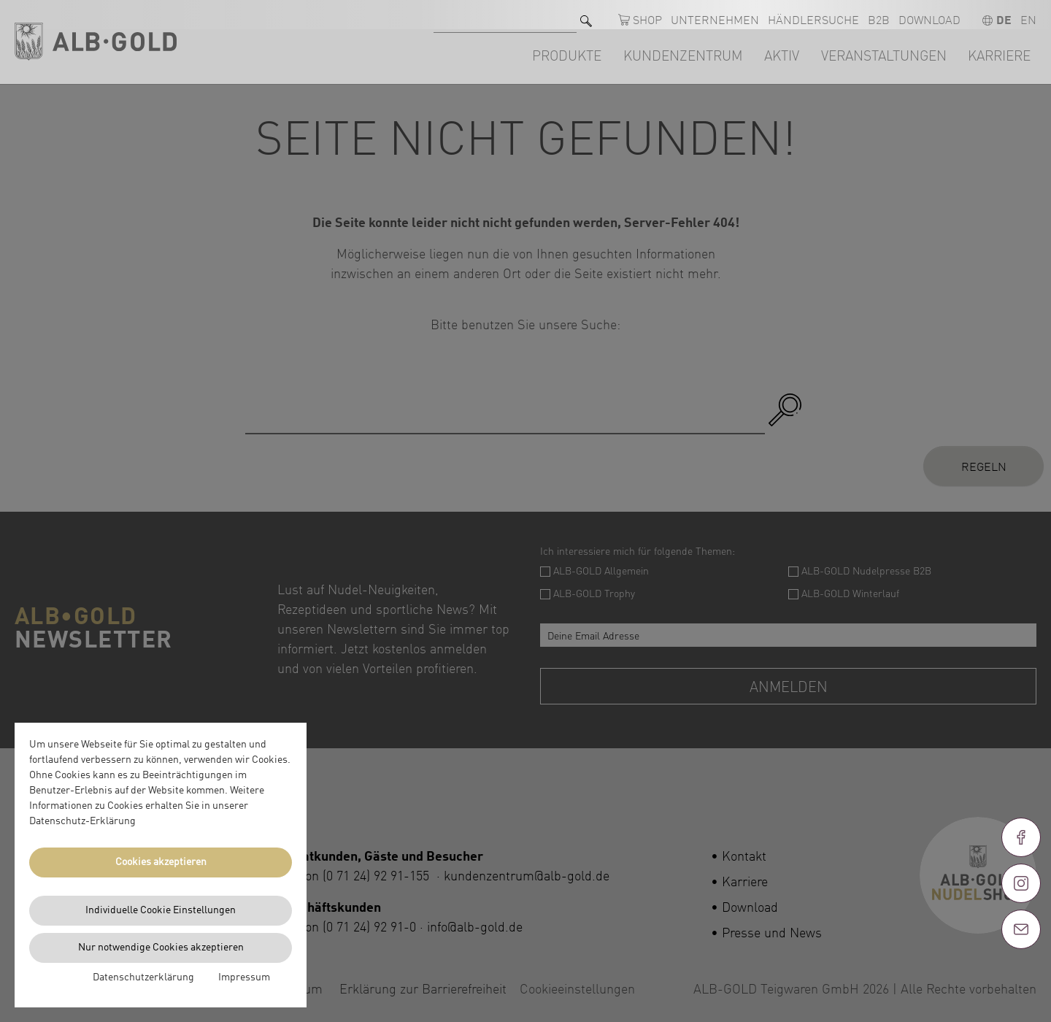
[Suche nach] (505, 15)
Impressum (244, 977)
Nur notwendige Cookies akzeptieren (161, 947)
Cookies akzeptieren (161, 862)
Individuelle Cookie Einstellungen (160, 910)
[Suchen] (586, 15)
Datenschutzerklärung (143, 977)
